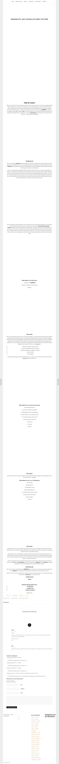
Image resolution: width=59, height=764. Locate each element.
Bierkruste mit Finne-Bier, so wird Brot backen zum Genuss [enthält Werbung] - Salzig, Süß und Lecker (22, 673)
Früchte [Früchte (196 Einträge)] (33, 734)
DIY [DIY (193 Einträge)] (33, 724)
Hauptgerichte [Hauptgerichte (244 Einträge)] (38, 738)
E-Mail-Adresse (23, 688)
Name (21, 684)
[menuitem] (13, 1)
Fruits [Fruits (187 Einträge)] (39, 732)
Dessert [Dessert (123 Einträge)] (36, 722)
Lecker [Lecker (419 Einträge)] (33, 742)
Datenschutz (18, 718)
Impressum (18, 716)
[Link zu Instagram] (53, 5)
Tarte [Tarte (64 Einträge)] (36, 751)
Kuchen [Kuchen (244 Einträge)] (37, 740)
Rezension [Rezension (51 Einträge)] (37, 748)
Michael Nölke (24, 598)
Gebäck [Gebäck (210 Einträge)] (33, 736)
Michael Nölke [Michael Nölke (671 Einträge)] (37, 744)
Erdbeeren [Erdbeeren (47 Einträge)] (36, 724)
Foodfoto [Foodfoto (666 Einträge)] (37, 728)
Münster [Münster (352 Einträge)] (33, 746)
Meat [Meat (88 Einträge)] (33, 744)
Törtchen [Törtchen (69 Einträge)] (37, 753)
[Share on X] (29, 605)
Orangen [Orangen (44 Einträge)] (33, 748)
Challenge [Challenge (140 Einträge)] (37, 719)
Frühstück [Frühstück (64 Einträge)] (37, 734)
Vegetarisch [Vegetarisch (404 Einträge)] (34, 757)
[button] (10, 595)
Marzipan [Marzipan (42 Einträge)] (37, 742)
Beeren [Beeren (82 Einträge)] (37, 717)
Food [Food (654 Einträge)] (33, 728)
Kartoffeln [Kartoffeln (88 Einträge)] (33, 740)
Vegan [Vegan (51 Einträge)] (37, 755)
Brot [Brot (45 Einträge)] (33, 719)
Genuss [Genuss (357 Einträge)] (33, 738)
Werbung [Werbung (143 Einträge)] (39, 759)
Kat (30, 593)
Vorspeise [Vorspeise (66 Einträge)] (38, 757)
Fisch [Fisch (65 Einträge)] (33, 726)
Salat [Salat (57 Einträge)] (33, 751)
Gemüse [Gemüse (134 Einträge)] (37, 736)
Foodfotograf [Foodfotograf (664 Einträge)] (34, 730)
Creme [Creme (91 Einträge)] (33, 722)
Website (22, 692)
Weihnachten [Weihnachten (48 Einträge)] (34, 759)
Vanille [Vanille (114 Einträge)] (33, 755)
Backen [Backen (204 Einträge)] (33, 717)
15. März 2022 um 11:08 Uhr (10, 658)
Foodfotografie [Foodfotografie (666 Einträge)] (34, 732)
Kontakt (18, 714)
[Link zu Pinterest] (55, 5)
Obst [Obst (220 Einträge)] (37, 746)
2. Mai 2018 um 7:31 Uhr (9, 674)
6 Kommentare (14, 598)
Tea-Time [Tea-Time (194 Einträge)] (33, 753)
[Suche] (47, 1)
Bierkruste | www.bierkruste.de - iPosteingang (14, 657)
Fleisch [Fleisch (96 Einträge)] (36, 726)
